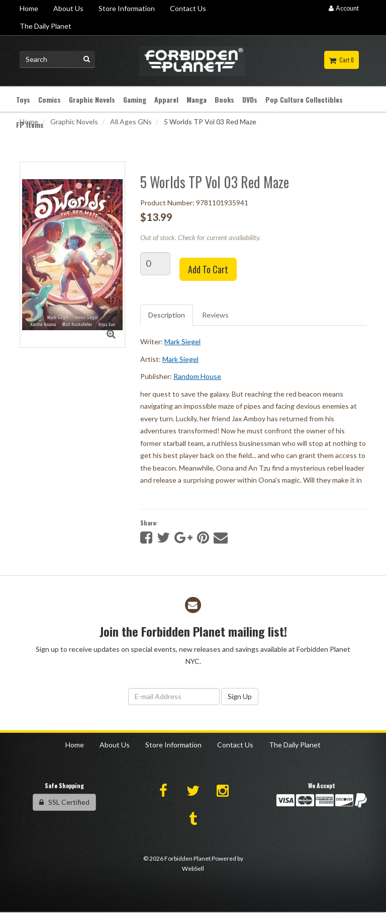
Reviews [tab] (215, 315)
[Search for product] (57, 59)
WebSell (193, 868)
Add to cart (208, 269)
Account (344, 8)
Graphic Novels (74, 121)
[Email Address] (174, 696)
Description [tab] (166, 315)
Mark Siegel (182, 341)
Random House (197, 376)
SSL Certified (64, 802)
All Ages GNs (131, 121)
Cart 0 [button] (341, 60)
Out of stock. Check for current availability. (200, 237)
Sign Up (240, 696)
